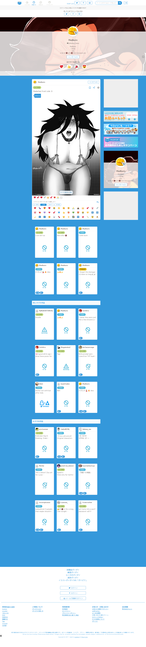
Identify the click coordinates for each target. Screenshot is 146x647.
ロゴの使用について (98, 619)
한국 (3, 615)
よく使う (36, 205)
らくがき (37, 87)
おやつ (50, 205)
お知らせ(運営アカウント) (100, 609)
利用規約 (65, 609)
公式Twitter (96, 611)
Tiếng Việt (5, 613)
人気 (43, 205)
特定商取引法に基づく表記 (70, 615)
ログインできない (97, 617)
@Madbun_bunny (73, 43)
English (4, 609)
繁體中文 (5, 619)
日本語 (4, 625)
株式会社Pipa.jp (127, 609)
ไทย (3, 621)
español (4, 611)
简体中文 (5, 617)
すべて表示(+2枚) (66, 192)
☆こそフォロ (73, 57)
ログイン (73, 587)
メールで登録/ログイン (73, 598)
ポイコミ (95, 621)
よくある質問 (96, 613)
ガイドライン (66, 611)
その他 (58, 205)
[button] (1, 636)
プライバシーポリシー (69, 613)
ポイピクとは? (36, 609)
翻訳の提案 (11, 607)
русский (4, 623)
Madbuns (73, 40)
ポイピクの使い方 (37, 611)
